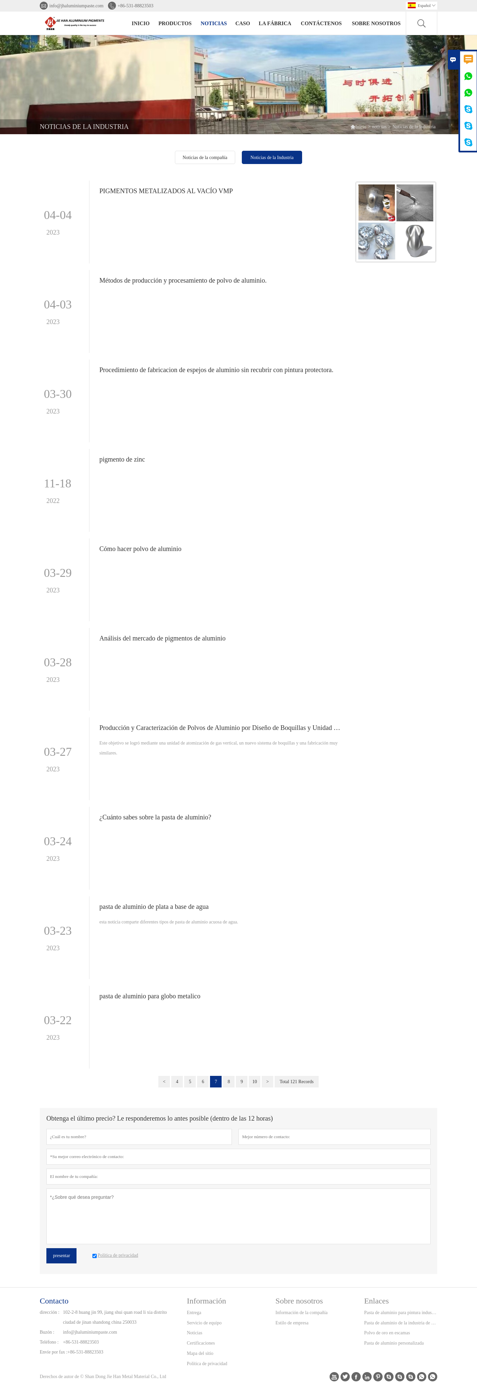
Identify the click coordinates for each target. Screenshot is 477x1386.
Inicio (141, 23)
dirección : (49, 1312)
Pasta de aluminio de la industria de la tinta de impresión (400, 1322)
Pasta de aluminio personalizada (394, 1343)
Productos (174, 23)
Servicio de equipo (204, 1322)
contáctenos (321, 23)
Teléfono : (49, 1342)
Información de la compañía (302, 1312)
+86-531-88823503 (135, 5)
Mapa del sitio (200, 1353)
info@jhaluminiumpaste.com (76, 5)
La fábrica (275, 23)
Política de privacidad (207, 1363)
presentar (61, 1255)
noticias (214, 23)
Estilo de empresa (292, 1322)
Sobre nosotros (376, 23)
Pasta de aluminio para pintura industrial (400, 1312)
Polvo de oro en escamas (387, 1332)
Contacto (54, 1301)
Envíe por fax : (54, 1352)
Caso (242, 23)
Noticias (194, 1332)
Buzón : (47, 1332)
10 (254, 1081)
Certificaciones (201, 1343)
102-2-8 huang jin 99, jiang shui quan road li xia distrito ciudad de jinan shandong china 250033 (115, 1317)
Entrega (194, 1312)
